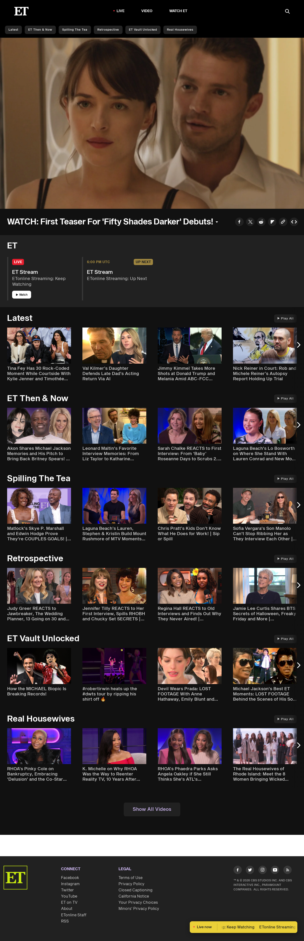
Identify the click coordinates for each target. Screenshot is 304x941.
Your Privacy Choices (138, 902)
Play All (285, 318)
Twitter (67, 890)
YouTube (69, 896)
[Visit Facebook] (237, 871)
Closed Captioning (135, 890)
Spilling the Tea (74, 30)
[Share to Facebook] (239, 222)
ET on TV (69, 902)
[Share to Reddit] (261, 222)
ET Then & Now (40, 30)
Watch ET (178, 11)
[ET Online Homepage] (21, 11)
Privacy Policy (131, 884)
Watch (22, 295)
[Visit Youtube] (275, 871)
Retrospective (108, 30)
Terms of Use (130, 878)
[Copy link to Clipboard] (283, 222)
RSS (65, 921)
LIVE (121, 11)
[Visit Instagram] (262, 871)
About (66, 909)
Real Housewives (180, 30)
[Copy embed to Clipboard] (294, 222)
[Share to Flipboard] (272, 222)
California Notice (134, 896)
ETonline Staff (73, 915)
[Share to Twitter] (250, 222)
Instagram (70, 884)
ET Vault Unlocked (143, 30)
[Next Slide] (298, 347)
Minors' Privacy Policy (139, 909)
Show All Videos (152, 809)
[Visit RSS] (287, 871)
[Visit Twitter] (250, 871)
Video (147, 11)
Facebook (70, 878)
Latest (13, 30)
